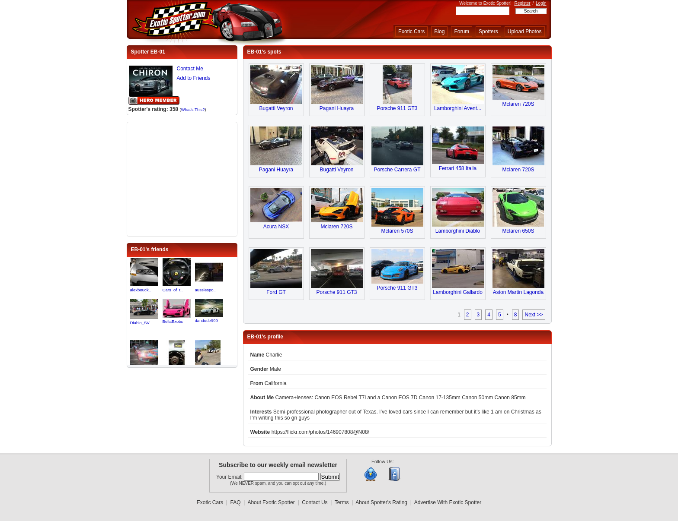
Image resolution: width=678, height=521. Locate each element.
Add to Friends (194, 78)
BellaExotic (173, 321)
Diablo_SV (140, 322)
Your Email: (230, 477)
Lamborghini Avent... (457, 108)
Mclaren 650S (518, 231)
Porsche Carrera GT (397, 170)
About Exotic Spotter (270, 502)
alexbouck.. (140, 289)
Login (541, 3)
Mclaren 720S (518, 104)
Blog (439, 31)
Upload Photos (525, 31)
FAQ (235, 502)
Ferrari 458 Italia (458, 168)
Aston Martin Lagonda (518, 292)
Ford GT (276, 292)
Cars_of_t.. (173, 289)
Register (522, 3)
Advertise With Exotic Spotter (447, 502)
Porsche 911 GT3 (397, 108)
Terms (342, 502)
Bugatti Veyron (276, 108)
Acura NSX (276, 227)
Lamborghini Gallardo (458, 292)
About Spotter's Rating (381, 502)
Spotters (488, 31)
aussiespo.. (205, 289)
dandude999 (206, 320)
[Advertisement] (182, 178)
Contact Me (190, 69)
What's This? (193, 109)
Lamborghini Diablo (457, 231)
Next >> (533, 315)
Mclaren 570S (397, 231)
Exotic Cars (411, 31)
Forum (461, 31)
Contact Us (314, 502)
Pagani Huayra (337, 108)
